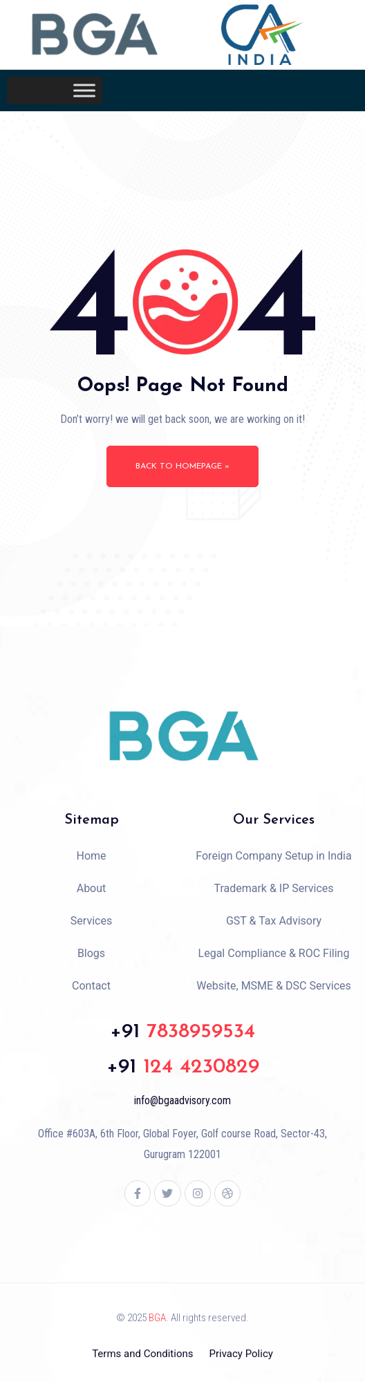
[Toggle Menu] (84, 90)
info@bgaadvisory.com (182, 1100)
